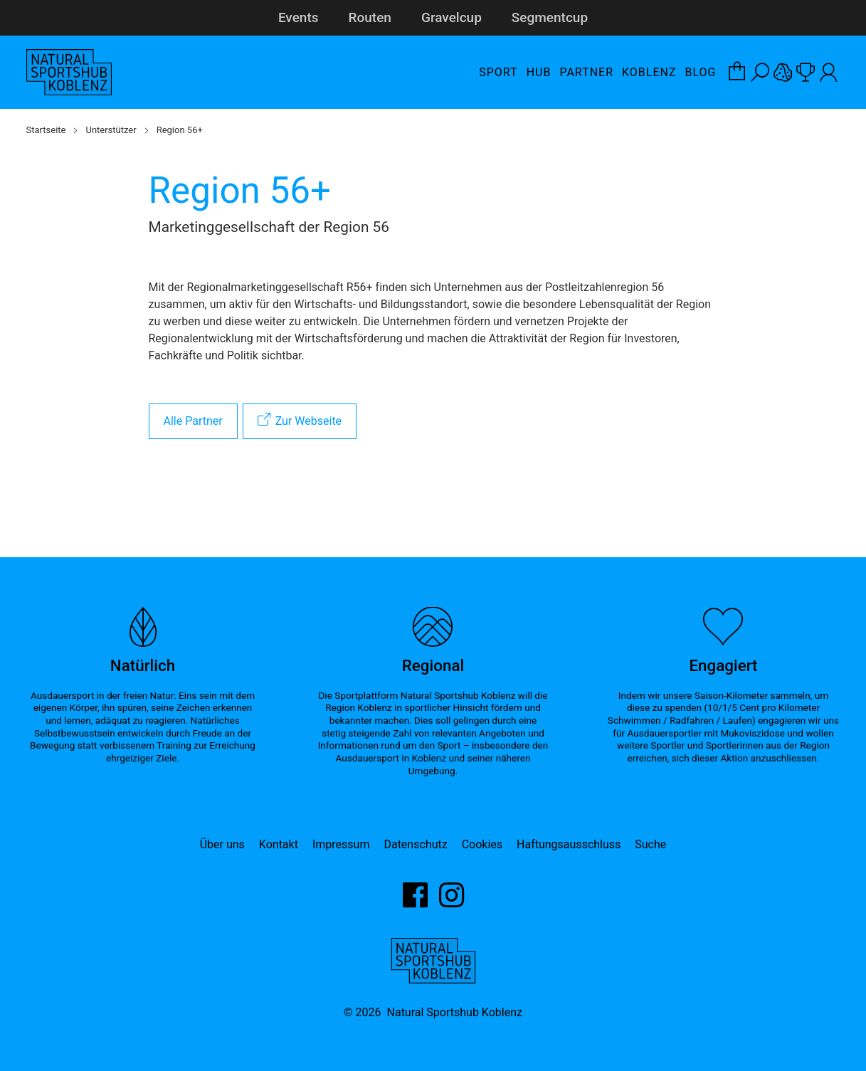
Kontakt (278, 844)
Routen (370, 17)
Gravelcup (451, 17)
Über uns (222, 844)
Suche (650, 844)
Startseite (46, 130)
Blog (701, 72)
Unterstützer (110, 130)
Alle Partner (193, 421)
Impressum (341, 844)
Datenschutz (415, 844)
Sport (498, 72)
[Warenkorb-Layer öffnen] (737, 72)
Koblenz (649, 72)
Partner (586, 72)
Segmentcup (550, 17)
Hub (539, 72)
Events (298, 17)
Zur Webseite (308, 421)
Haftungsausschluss (569, 844)
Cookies (482, 844)
